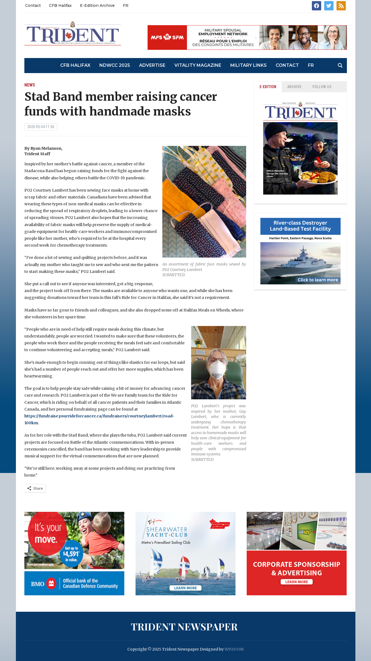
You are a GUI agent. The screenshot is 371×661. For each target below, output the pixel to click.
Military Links (248, 65)
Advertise (152, 65)
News (29, 85)
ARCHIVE (294, 87)
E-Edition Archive (97, 5)
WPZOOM (234, 649)
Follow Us (322, 87)
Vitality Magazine (197, 65)
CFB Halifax (60, 5)
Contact (33, 5)
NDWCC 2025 (114, 65)
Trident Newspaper (184, 626)
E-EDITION (268, 87)
